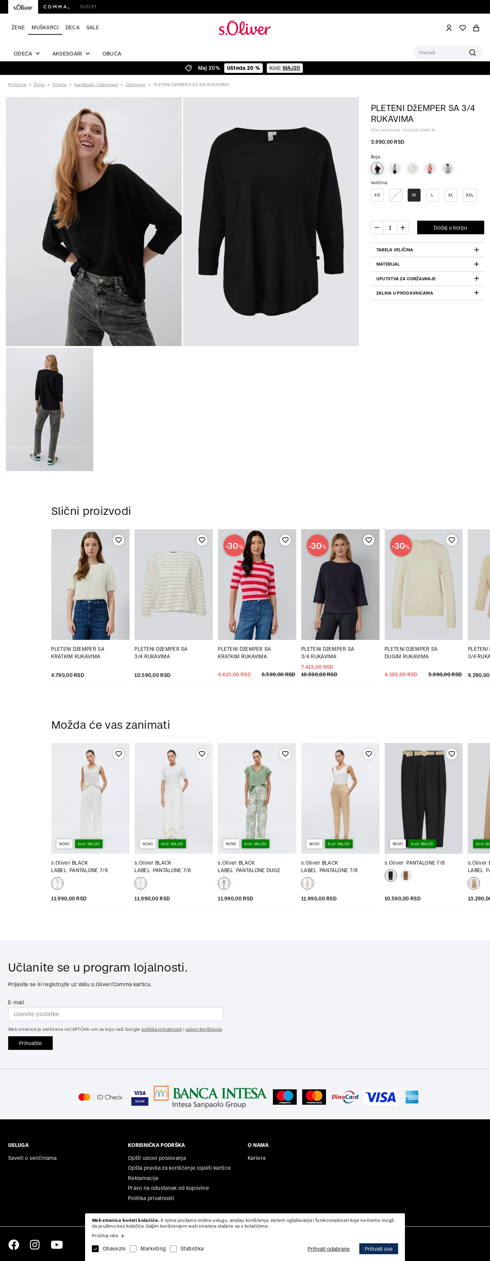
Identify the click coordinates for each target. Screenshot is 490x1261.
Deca (73, 27)
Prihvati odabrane (329, 1249)
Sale (92, 27)
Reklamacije (143, 1178)
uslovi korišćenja (203, 1029)
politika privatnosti (162, 1029)
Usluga (18, 1145)
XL (451, 195)
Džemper (136, 85)
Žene (18, 27)
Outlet (88, 7)
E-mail (16, 1002)
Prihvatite (30, 1043)
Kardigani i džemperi (96, 85)
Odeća (59, 85)
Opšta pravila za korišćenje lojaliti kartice (179, 1168)
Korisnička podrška (156, 1145)
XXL (470, 195)
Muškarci (45, 27)
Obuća (111, 53)
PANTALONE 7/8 (415, 863)
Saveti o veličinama (32, 1158)
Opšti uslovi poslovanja (157, 1158)
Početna (17, 85)
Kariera (256, 1158)
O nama (258, 1145)
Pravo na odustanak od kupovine (168, 1188)
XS (377, 195)
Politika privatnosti (151, 1198)
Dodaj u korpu (450, 227)
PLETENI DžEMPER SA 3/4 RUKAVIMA (191, 85)
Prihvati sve (379, 1249)
